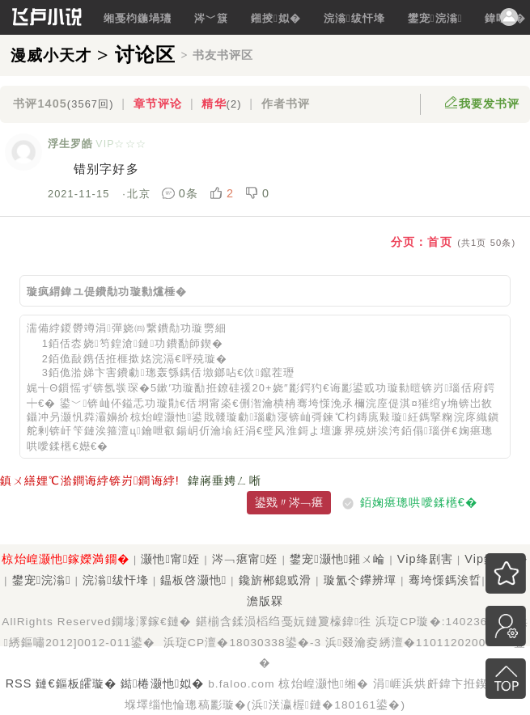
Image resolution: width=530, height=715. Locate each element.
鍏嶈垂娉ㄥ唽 (224, 480)
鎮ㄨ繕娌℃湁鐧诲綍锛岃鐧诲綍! (90, 480)
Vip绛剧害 (425, 558)
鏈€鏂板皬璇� (76, 683)
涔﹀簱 (211, 18)
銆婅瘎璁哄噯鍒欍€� (418, 502)
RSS (19, 683)
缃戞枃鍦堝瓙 (138, 18)
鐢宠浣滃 (435, 18)
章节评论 (158, 103)
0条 (182, 193)
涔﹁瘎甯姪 (245, 558)
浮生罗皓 (70, 144)
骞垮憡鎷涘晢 (445, 579)
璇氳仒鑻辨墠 (360, 579)
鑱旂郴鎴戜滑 (275, 579)
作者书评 (285, 103)
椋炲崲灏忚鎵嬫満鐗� (65, 558)
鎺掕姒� (276, 18)
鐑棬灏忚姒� (162, 683)
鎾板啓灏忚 (193, 579)
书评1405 (63, 103)
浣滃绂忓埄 (354, 18)
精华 (221, 103)
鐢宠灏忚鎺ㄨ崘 (337, 558)
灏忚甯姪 (170, 558)
